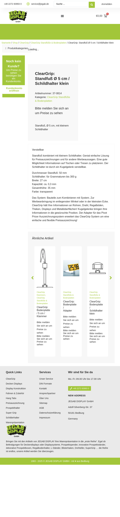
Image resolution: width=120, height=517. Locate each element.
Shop (15, 42)
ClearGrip (24, 42)
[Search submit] (92, 4)
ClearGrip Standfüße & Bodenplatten (48, 42)
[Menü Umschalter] (62, 16)
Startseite (6, 42)
